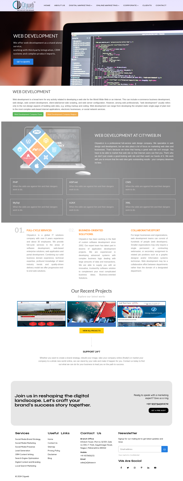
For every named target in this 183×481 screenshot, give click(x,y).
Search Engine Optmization (27, 458)
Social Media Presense (25, 447)
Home (50, 439)
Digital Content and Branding (27, 462)
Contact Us (52, 443)
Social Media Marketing (25, 443)
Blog (50, 458)
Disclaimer (52, 454)
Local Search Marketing (25, 466)
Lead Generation (22, 450)
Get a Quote (23, 62)
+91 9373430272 (87, 455)
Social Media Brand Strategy (27, 439)
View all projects (91, 331)
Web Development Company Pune (28, 114)
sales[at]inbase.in (88, 462)
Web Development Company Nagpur (62, 114)
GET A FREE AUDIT (158, 410)
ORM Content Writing (24, 454)
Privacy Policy (54, 450)
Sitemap (51, 447)
